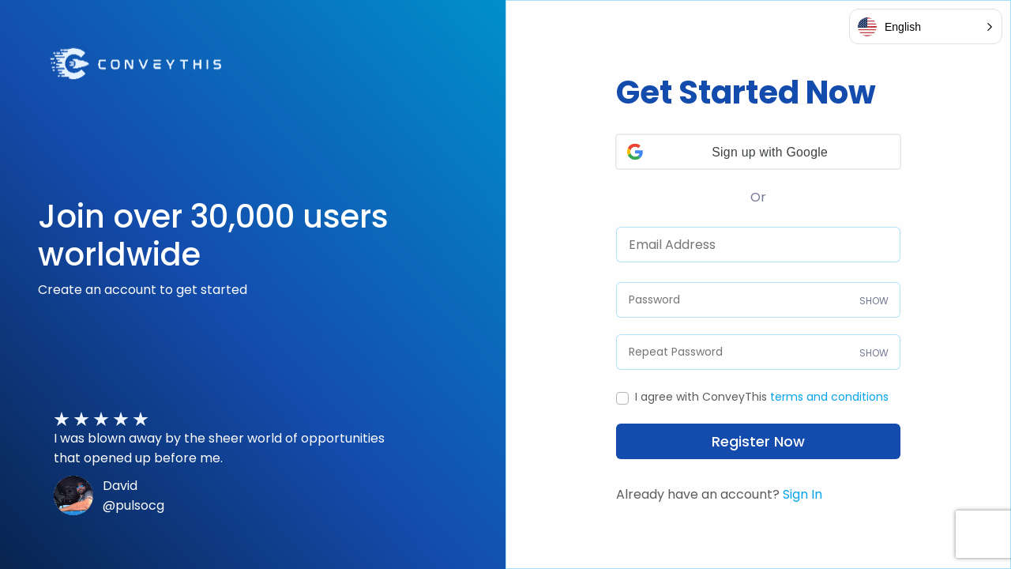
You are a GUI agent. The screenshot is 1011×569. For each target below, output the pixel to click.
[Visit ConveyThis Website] (136, 62)
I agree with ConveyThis (762, 397)
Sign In (802, 494)
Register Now (758, 441)
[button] (758, 151)
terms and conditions (829, 397)
